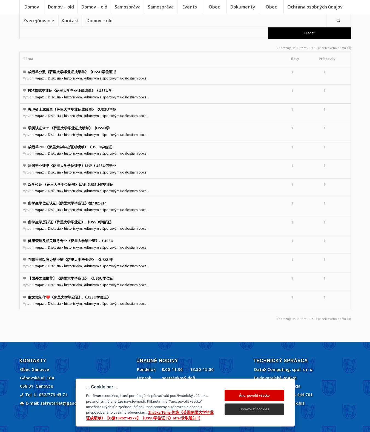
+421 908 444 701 (295, 394)
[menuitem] (31, 7)
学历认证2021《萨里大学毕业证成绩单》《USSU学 (69, 128)
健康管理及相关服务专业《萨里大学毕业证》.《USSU (70, 240)
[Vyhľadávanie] (338, 20)
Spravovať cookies (254, 409)
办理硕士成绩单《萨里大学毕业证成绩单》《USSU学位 (72, 109)
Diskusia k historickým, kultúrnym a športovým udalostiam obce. (97, 78)
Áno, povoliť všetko (254, 395)
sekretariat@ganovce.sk (64, 403)
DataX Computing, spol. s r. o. (284, 369)
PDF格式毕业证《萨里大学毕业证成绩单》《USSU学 (70, 90)
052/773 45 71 (53, 394)
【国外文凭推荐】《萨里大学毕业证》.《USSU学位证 (70, 278)
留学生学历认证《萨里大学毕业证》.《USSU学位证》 (70, 222)
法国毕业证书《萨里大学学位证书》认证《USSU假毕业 (72, 165)
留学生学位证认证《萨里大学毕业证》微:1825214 (67, 203)
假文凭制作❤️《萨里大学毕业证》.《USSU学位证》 (69, 297)
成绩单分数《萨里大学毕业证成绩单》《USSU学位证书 (72, 71)
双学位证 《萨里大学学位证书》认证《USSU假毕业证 (70, 184)
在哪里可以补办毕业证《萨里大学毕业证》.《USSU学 (70, 259)
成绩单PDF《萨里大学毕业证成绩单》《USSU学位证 (70, 146)
